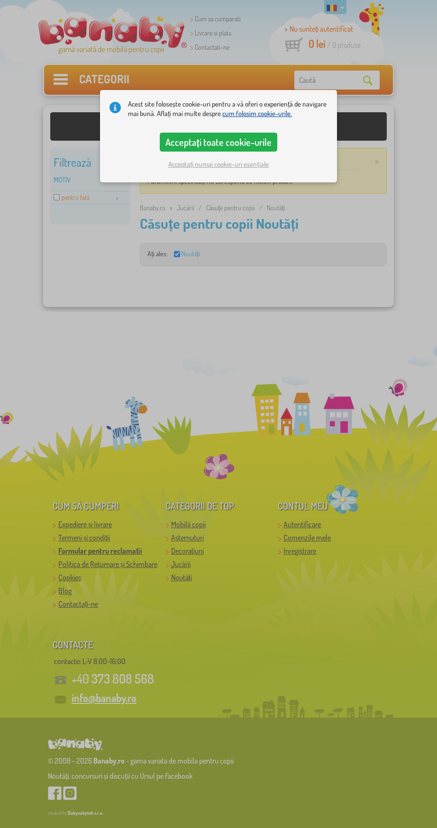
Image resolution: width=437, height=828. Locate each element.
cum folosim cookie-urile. (257, 113)
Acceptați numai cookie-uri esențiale (218, 164)
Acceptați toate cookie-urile (218, 142)
